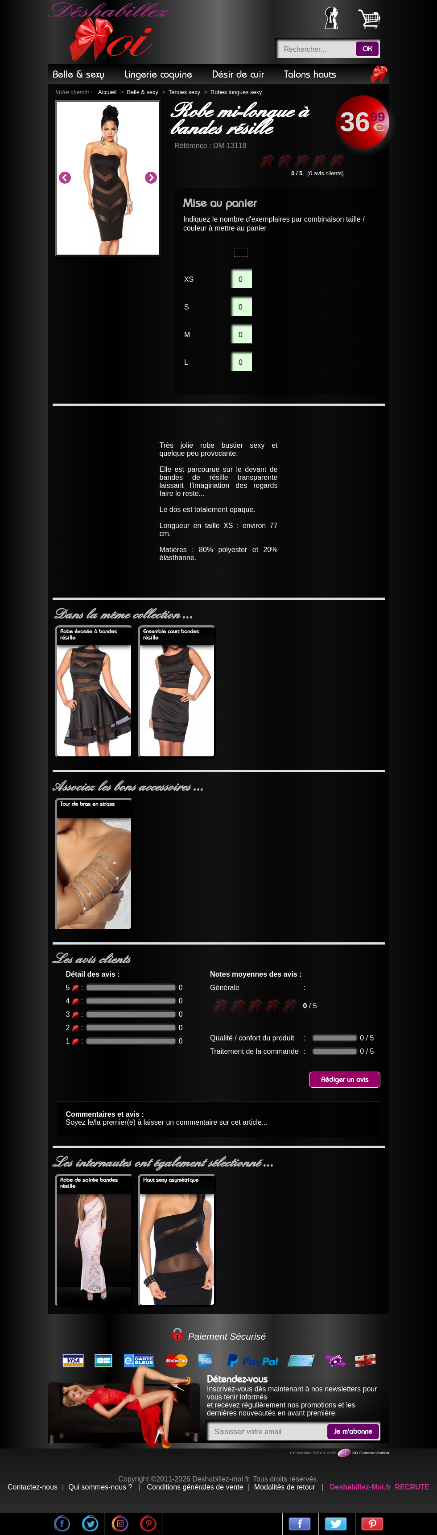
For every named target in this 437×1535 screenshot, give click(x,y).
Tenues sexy (184, 92)
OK (367, 49)
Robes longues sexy (236, 92)
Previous (64, 178)
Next (150, 178)
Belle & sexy (142, 92)
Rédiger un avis (344, 1080)
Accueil (107, 92)
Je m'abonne (353, 1432)
